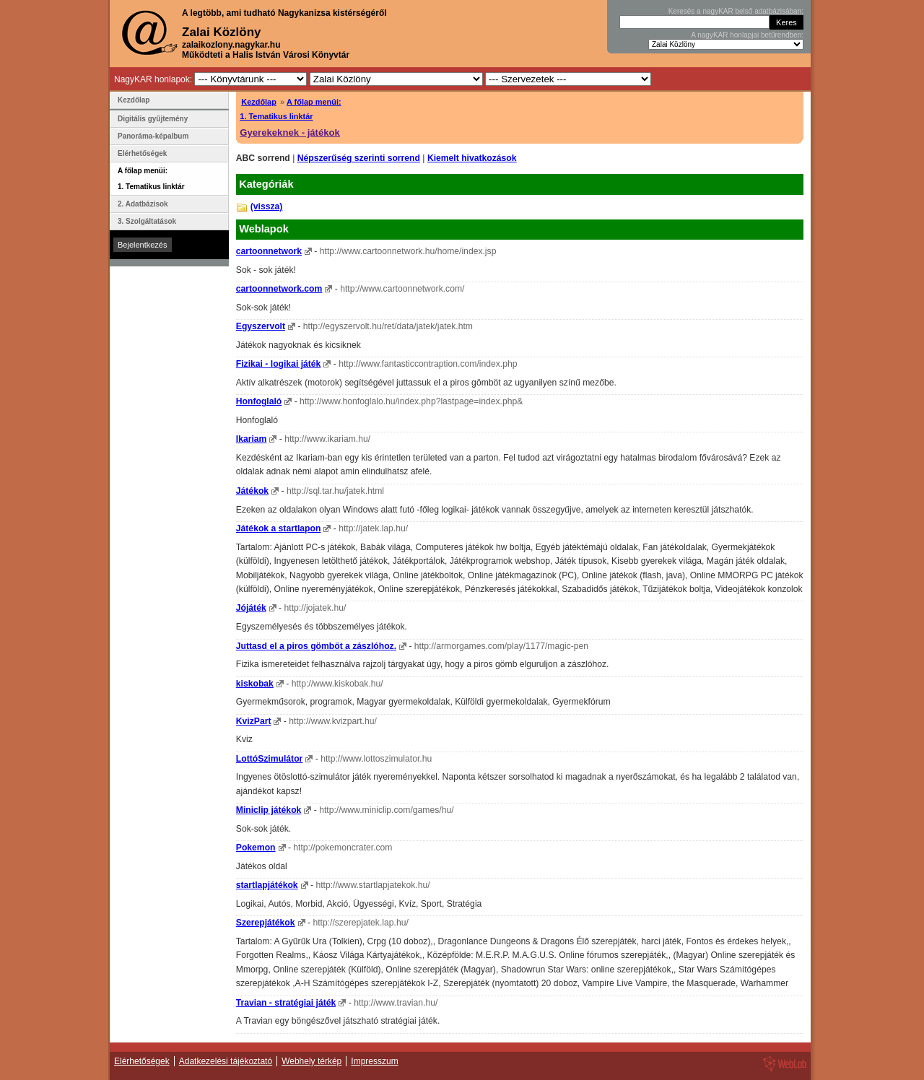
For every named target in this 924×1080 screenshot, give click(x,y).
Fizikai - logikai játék (278, 364)
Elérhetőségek (142, 153)
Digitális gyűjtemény (153, 119)
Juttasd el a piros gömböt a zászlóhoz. (316, 646)
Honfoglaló (259, 401)
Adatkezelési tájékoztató (225, 1061)
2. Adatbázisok (143, 204)
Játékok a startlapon (278, 528)
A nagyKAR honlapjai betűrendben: (747, 35)
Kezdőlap (258, 101)
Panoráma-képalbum (153, 136)
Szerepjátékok (265, 923)
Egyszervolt (260, 326)
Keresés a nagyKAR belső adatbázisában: (735, 11)
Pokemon (256, 847)
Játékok (252, 491)
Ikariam (251, 439)
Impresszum (374, 1061)
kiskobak (255, 684)
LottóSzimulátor (269, 759)
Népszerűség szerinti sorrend (358, 158)
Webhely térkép (311, 1061)
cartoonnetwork (269, 251)
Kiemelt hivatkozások (472, 158)
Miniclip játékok (269, 810)
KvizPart (253, 721)
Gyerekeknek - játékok (290, 132)
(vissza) (266, 206)
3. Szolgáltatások (147, 221)
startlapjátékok (267, 885)
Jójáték (251, 608)
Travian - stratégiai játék (286, 1003)
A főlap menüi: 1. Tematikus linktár (151, 179)
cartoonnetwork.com (279, 289)
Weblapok (264, 229)
